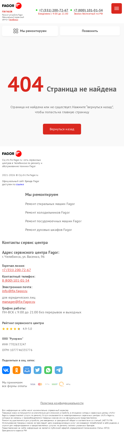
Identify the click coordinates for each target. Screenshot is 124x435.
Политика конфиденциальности (62, 403)
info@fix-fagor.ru (15, 291)
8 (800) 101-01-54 (15, 280)
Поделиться (6, 370)
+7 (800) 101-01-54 (88, 10)
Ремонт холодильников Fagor (47, 212)
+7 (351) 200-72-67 (53, 10)
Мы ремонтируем (30, 30)
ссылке (20, 184)
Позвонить (90, 31)
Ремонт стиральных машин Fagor (50, 204)
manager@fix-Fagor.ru (18, 301)
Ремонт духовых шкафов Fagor (48, 229)
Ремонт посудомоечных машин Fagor (53, 221)
